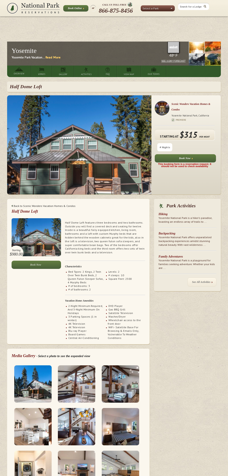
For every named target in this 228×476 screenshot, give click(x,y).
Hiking (163, 214)
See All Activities (202, 283)
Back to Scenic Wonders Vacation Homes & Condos (43, 206)
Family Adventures (171, 256)
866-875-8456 (116, 10)
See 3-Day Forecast (173, 61)
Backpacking (167, 233)
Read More (53, 57)
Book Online (76, 9)
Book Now (186, 159)
